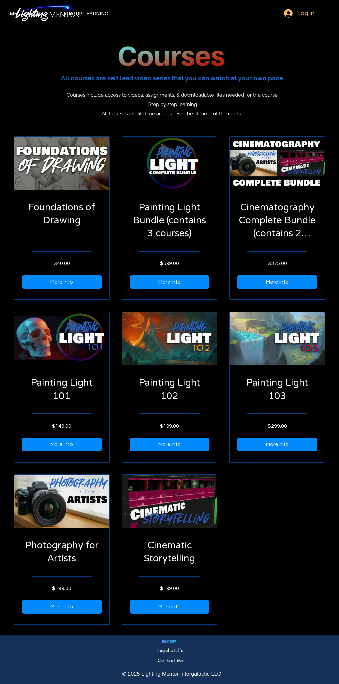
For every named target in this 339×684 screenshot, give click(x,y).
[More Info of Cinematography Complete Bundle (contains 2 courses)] (277, 282)
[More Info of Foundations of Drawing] (62, 282)
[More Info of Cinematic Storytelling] (169, 606)
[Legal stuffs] (170, 651)
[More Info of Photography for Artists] (62, 606)
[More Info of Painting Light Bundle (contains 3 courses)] (169, 282)
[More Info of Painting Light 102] (169, 444)
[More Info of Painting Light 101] (62, 444)
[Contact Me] (171, 661)
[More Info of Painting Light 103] (277, 444)
